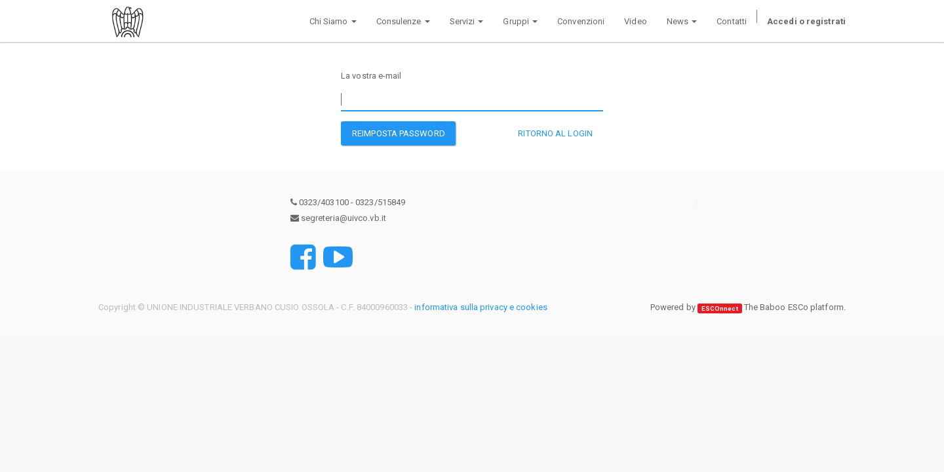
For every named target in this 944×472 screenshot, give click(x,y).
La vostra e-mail (371, 76)
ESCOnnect (719, 307)
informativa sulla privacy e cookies (480, 307)
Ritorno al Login (555, 133)
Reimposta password (398, 133)
